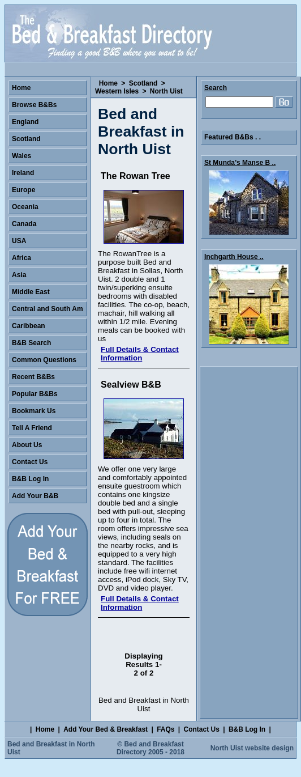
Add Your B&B (35, 496)
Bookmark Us (33, 411)
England (25, 122)
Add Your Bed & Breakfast (105, 729)
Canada (24, 224)
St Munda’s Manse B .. (240, 163)
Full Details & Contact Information (140, 353)
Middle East (31, 292)
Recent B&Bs (33, 377)
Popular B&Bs (35, 394)
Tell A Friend (32, 428)
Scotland (143, 83)
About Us (27, 445)
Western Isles (117, 91)
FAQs (165, 729)
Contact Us (30, 462)
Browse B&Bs (34, 105)
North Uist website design (252, 748)
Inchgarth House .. (234, 257)
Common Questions (44, 360)
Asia (19, 275)
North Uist (166, 91)
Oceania (25, 207)
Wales (21, 156)
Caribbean (28, 326)
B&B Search (31, 343)
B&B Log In (30, 479)
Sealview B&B (131, 384)
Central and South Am (47, 309)
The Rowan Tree (135, 176)
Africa (21, 258)
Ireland (23, 173)
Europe (23, 190)
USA (19, 241)
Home (108, 83)
